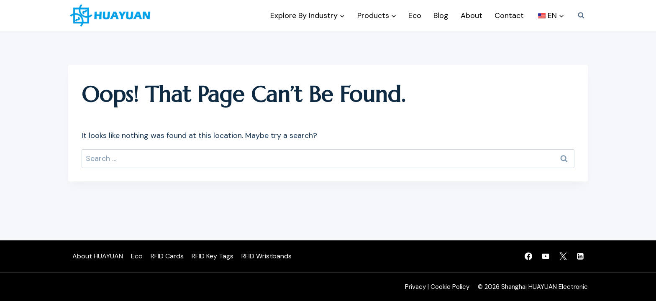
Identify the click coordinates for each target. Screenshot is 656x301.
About (471, 15)
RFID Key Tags (212, 256)
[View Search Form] (581, 15)
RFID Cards (167, 256)
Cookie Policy (449, 287)
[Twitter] (563, 256)
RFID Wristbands (266, 256)
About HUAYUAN (97, 256)
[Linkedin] (580, 256)
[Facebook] (528, 256)
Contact (509, 15)
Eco (414, 15)
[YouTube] (545, 256)
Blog (440, 15)
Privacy (415, 287)
